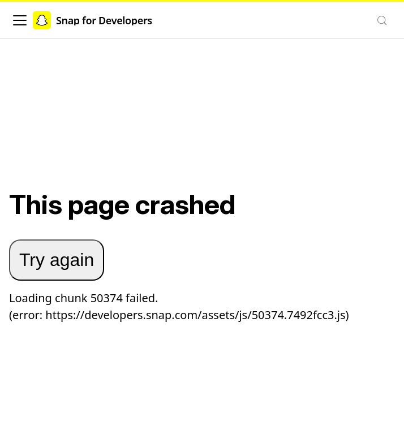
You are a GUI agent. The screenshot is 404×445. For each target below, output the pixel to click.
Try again (56, 260)
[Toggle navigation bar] (19, 20)
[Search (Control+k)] (382, 20)
